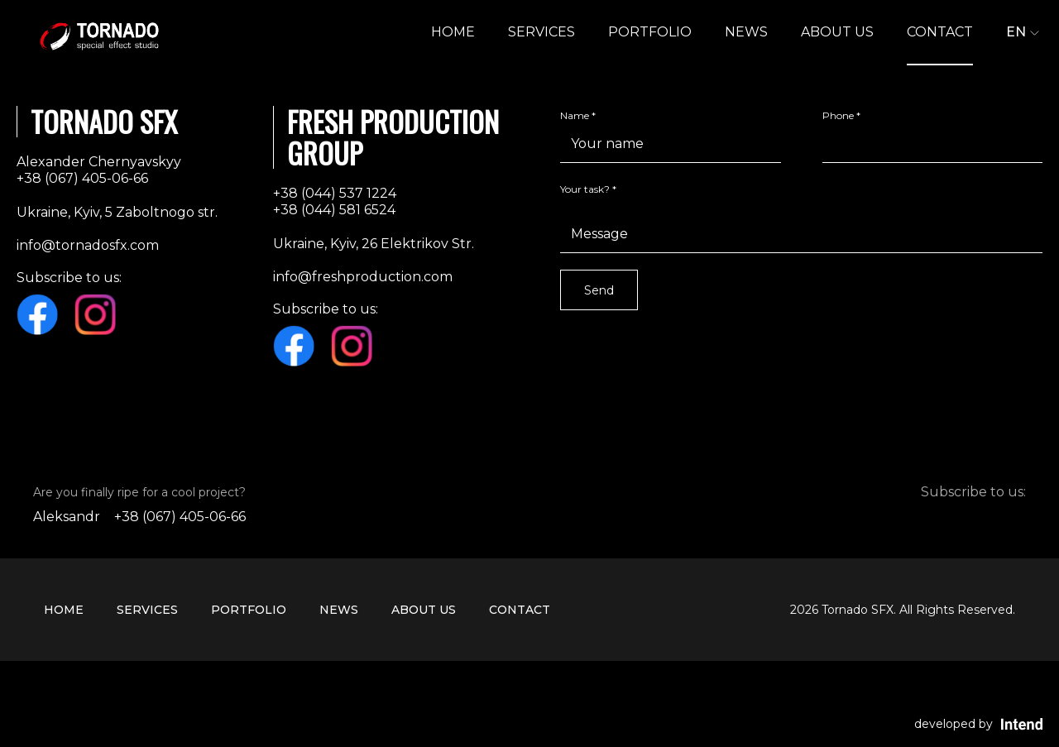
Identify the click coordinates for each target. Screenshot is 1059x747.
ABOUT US (837, 32)
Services (541, 32)
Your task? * (588, 189)
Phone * (841, 115)
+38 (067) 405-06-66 (82, 178)
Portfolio (650, 32)
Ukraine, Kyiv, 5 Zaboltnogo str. (117, 212)
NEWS (746, 32)
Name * (578, 115)
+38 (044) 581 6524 (334, 210)
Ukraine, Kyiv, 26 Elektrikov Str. (373, 243)
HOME (453, 32)
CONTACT (940, 32)
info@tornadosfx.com (88, 245)
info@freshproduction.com (363, 277)
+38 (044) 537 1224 (334, 193)
